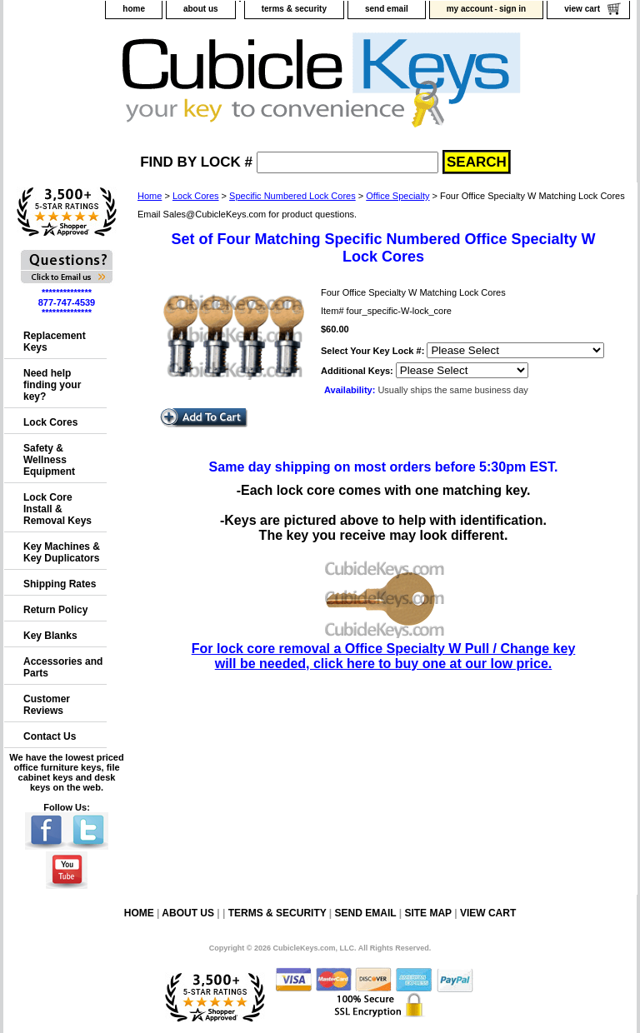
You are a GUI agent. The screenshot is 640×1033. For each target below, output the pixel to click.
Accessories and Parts (62, 667)
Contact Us (49, 736)
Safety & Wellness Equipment (49, 459)
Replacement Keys (54, 341)
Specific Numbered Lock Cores (292, 196)
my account (470, 8)
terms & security (294, 8)
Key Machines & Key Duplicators (61, 552)
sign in (512, 8)
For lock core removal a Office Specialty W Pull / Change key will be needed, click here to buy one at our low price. (384, 648)
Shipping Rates (59, 584)
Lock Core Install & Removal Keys (57, 509)
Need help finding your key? (52, 384)
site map (427, 913)
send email (386, 8)
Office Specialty (397, 196)
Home (150, 196)
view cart (582, 8)
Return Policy (55, 610)
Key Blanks (50, 635)
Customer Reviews (46, 704)
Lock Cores (195, 196)
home (133, 8)
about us (200, 8)
